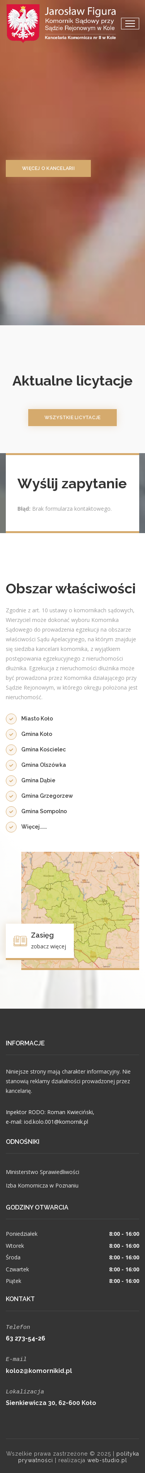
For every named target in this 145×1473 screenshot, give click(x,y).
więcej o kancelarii (48, 168)
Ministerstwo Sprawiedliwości (42, 1172)
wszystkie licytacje (72, 417)
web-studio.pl (107, 1458)
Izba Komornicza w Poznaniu (42, 1185)
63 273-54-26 (25, 1337)
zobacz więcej (48, 946)
